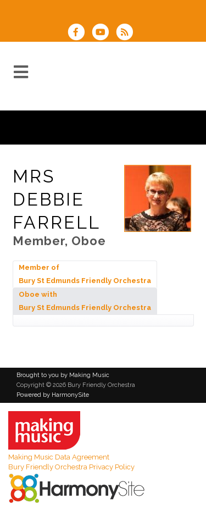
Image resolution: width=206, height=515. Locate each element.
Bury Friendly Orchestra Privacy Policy (71, 467)
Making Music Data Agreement (58, 457)
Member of (85, 274)
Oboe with (85, 301)
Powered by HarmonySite (52, 394)
